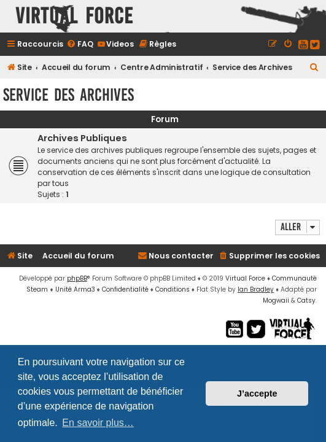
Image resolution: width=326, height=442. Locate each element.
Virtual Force (245, 278)
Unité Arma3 (75, 289)
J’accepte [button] (257, 393)
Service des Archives (68, 94)
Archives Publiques (82, 138)
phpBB (77, 278)
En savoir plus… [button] (98, 422)
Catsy (306, 300)
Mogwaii (276, 300)
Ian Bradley (256, 289)
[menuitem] (79, 44)
